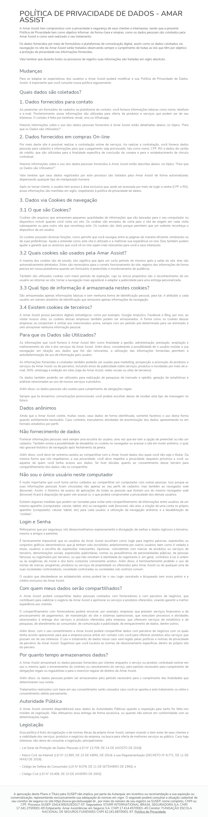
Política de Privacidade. (150, 812)
